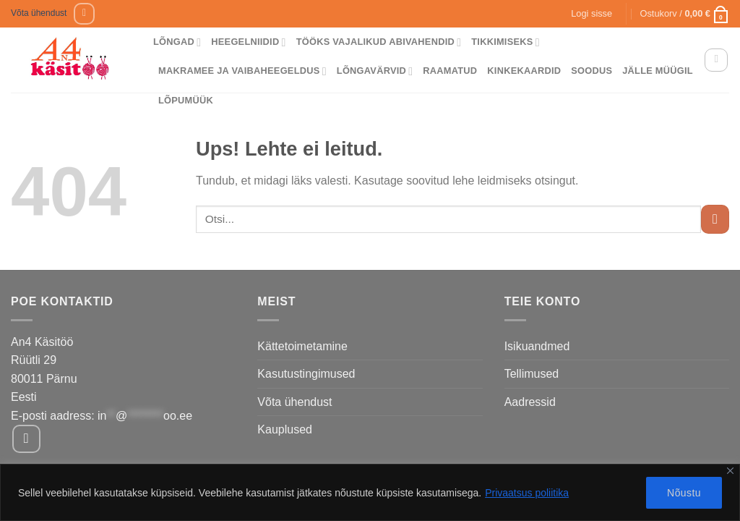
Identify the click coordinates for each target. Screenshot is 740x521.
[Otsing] (716, 60)
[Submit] (715, 219)
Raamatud (450, 70)
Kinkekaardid (524, 70)
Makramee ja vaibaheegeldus (242, 71)
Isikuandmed (537, 346)
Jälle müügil (657, 70)
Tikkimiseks (505, 42)
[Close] (730, 470)
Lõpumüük (185, 100)
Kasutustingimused (306, 374)
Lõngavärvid (375, 71)
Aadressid (530, 402)
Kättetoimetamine (302, 346)
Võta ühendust (38, 13)
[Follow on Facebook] (84, 13)
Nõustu (684, 493)
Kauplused (284, 429)
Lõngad (177, 42)
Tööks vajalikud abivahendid (379, 42)
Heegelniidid (248, 42)
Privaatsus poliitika (527, 493)
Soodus (591, 70)
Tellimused (531, 374)
